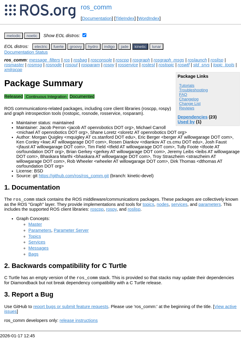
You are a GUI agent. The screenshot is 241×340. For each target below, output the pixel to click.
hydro (93, 46)
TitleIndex (124, 18)
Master (35, 225)
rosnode (54, 64)
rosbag (80, 60)
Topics (34, 237)
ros (67, 60)
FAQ (183, 94)
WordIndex (148, 18)
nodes (163, 205)
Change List (190, 103)
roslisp (216, 60)
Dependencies (192, 117)
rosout (71, 64)
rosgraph (141, 60)
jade (124, 46)
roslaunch (197, 60)
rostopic (166, 64)
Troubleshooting (193, 90)
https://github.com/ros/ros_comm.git (74, 175)
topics (148, 205)
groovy (76, 46)
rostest (148, 64)
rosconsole (101, 60)
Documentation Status (26, 52)
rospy (109, 64)
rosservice (128, 64)
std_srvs (201, 64)
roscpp (122, 60)
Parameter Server (71, 231)
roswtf (183, 64)
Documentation (97, 18)
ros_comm (96, 7)
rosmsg (34, 64)
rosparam (90, 64)
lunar (156, 46)
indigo (109, 46)
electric (41, 46)
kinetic (140, 46)
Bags (33, 255)
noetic (32, 35)
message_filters (44, 60)
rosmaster (14, 64)
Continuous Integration (46, 96)
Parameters (39, 231)
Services (36, 243)
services (179, 205)
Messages (38, 249)
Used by (186, 121)
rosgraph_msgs (169, 60)
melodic (14, 35)
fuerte (58, 46)
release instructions (78, 322)
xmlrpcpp (13, 69)
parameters (209, 205)
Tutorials (186, 85)
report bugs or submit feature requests (70, 308)
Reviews (186, 108)
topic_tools (223, 64)
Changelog (188, 99)
